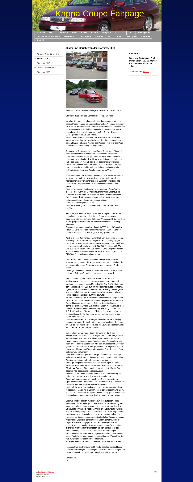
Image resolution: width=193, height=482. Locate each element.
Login (155, 471)
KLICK (146, 71)
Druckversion (41, 472)
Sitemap (51, 472)
